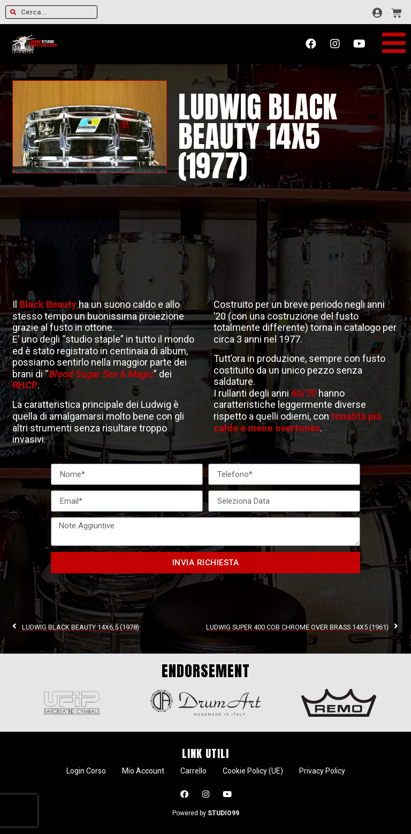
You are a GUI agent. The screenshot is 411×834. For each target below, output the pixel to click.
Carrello (193, 771)
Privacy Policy (322, 771)
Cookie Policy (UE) (253, 771)
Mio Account (143, 771)
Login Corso (86, 771)
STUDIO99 (223, 813)
